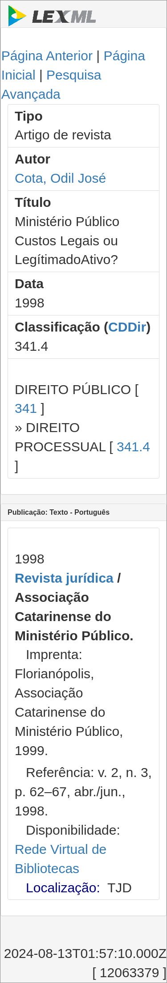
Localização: (63, 887)
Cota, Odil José (60, 178)
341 (26, 408)
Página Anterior (47, 55)
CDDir (127, 326)
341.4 (133, 446)
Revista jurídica (64, 578)
